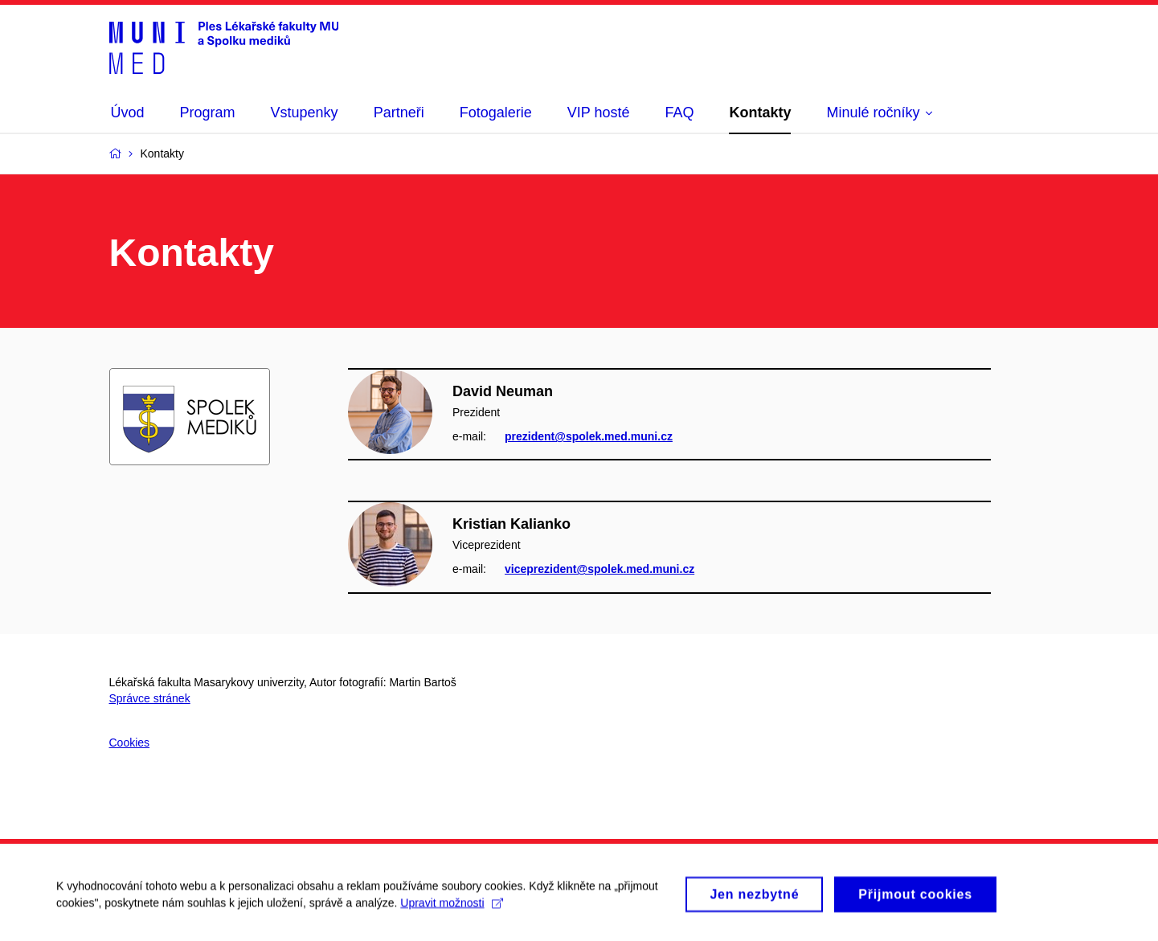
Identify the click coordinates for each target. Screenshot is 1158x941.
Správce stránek (149, 698)
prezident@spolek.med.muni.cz (589, 436)
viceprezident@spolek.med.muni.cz (599, 569)
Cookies (129, 742)
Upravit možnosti (451, 907)
